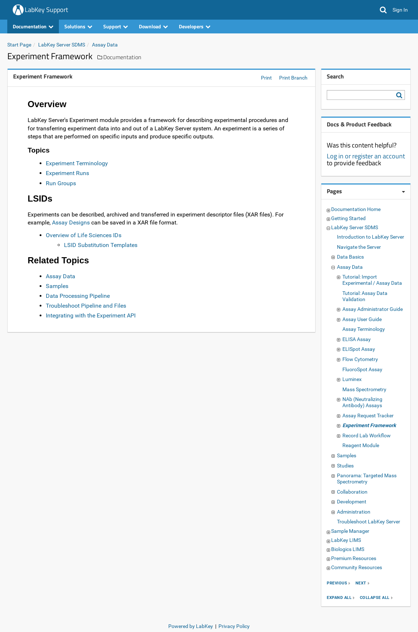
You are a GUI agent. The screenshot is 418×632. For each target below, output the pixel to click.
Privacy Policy (234, 626)
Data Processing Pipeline (78, 295)
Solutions (78, 26)
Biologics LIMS (347, 549)
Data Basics (350, 257)
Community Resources (356, 567)
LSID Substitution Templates (100, 245)
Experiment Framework (369, 425)
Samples (57, 286)
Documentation (33, 26)
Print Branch (293, 78)
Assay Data (105, 45)
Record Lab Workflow (366, 435)
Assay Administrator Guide (372, 309)
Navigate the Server (359, 247)
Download (153, 26)
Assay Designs (71, 222)
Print (266, 78)
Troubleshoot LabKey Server (368, 521)
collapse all (375, 597)
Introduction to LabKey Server (370, 237)
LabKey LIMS (346, 540)
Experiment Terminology (77, 163)
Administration (353, 512)
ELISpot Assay (358, 349)
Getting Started (348, 218)
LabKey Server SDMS (61, 45)
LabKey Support (46, 10)
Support (115, 26)
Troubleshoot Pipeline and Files (86, 305)
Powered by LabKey (190, 626)
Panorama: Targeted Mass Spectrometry (367, 479)
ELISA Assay (356, 339)
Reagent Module (360, 445)
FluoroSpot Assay (362, 369)
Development (351, 502)
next (360, 583)
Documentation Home (356, 209)
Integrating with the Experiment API (91, 315)
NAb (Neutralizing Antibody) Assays (362, 402)
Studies (345, 466)
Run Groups (61, 183)
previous (337, 583)
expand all (339, 597)
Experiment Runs (67, 173)
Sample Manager (350, 531)
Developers (194, 26)
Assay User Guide (362, 319)
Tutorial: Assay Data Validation (364, 296)
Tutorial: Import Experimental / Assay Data (372, 280)
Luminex (352, 379)
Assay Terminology (363, 329)
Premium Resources (353, 558)
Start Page (19, 45)
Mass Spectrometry (364, 389)
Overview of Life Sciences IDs (83, 235)
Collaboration (352, 492)
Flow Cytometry (360, 359)
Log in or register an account (366, 156)
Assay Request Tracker (368, 415)
